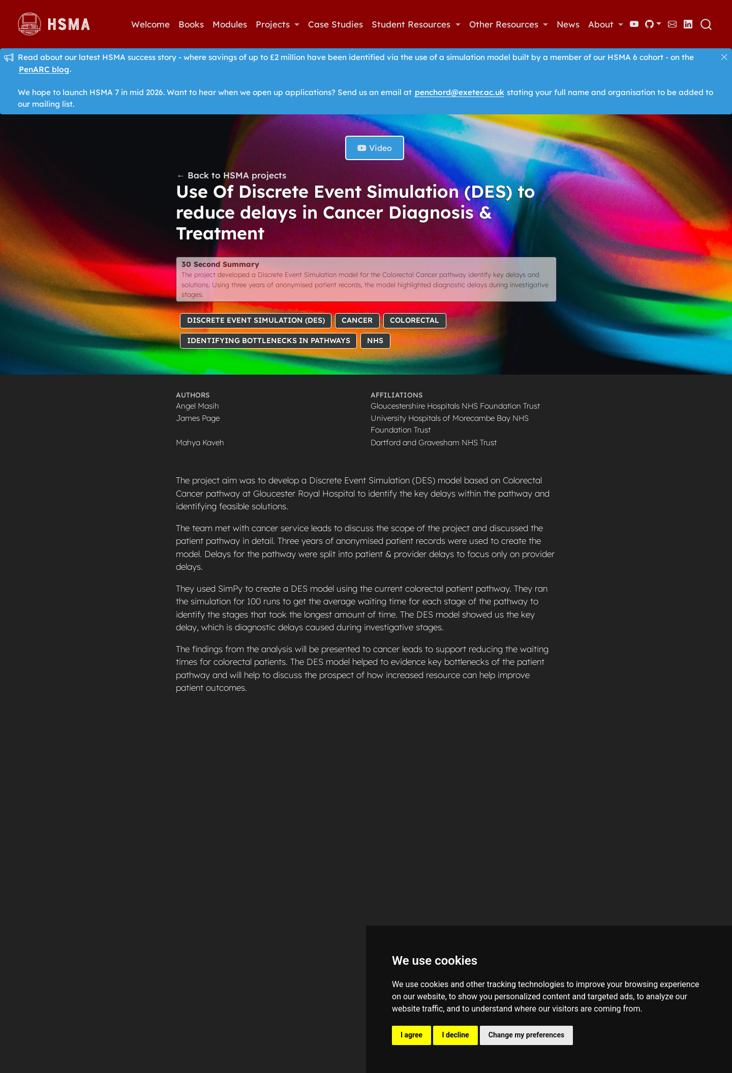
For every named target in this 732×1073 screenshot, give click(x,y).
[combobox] (706, 24)
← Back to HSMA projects (231, 175)
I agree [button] (411, 1035)
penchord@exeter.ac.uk (459, 92)
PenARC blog (44, 69)
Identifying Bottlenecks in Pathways (268, 340)
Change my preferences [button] (526, 1035)
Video (374, 148)
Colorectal (414, 320)
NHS (375, 340)
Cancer (357, 320)
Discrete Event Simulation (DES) (256, 320)
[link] (277, 25)
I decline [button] (455, 1035)
